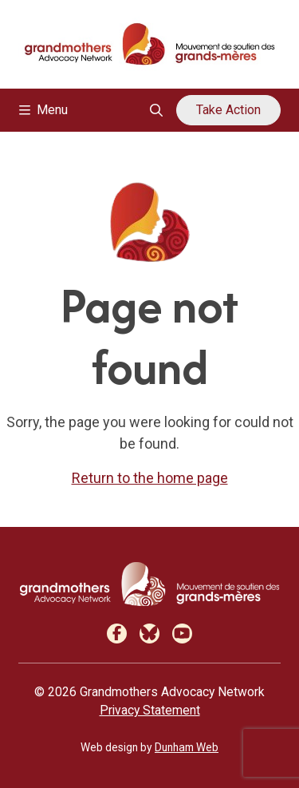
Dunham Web (186, 747)
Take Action (228, 109)
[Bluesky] (149, 633)
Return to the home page (150, 477)
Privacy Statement (150, 710)
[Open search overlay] (156, 110)
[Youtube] (182, 633)
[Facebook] (117, 633)
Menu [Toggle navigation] (43, 109)
